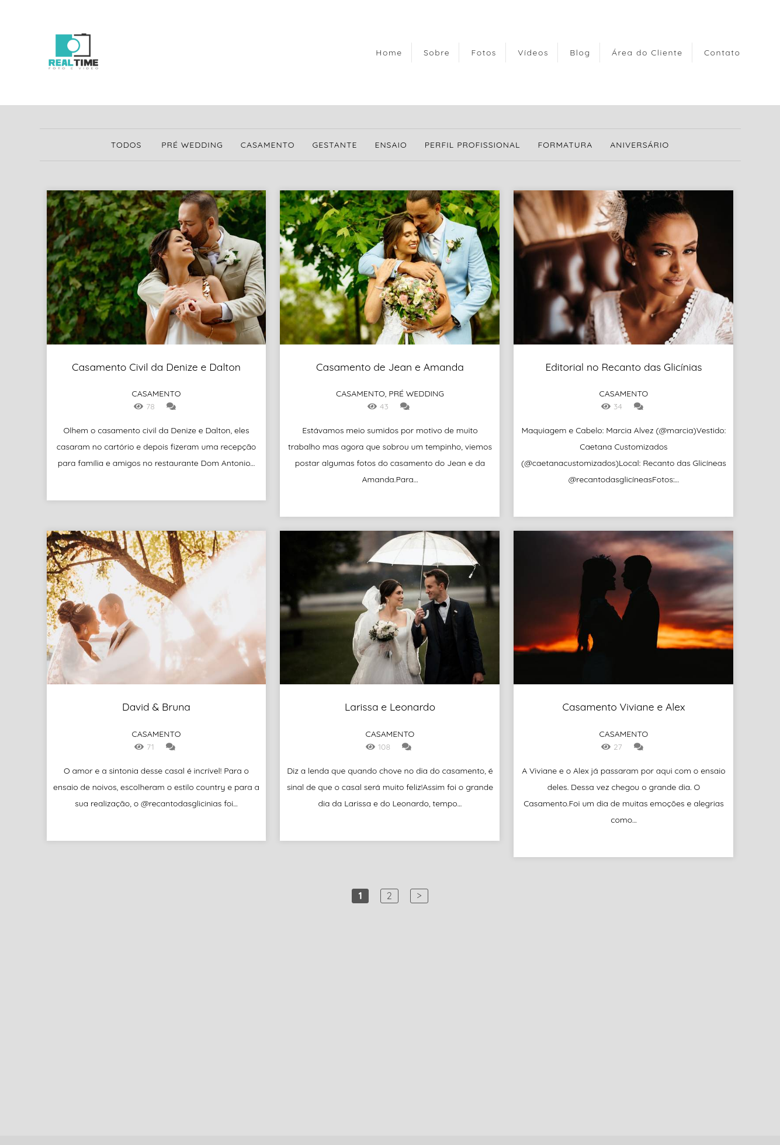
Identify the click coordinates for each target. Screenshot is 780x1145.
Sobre (437, 52)
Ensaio (391, 145)
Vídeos (533, 52)
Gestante (335, 145)
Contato (722, 52)
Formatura (565, 145)
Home (389, 52)
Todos (126, 145)
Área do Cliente (647, 52)
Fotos (484, 52)
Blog (580, 52)
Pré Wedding (192, 145)
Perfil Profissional (473, 145)
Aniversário (639, 145)
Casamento (268, 145)
